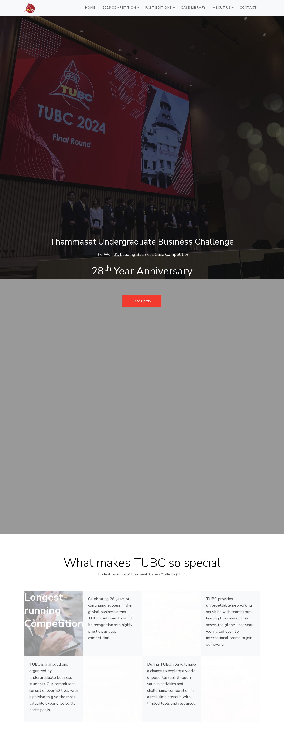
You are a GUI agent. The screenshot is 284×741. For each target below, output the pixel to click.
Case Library (193, 8)
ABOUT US (221, 8)
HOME (90, 8)
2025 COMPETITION (119, 8)
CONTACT (248, 8)
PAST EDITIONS (158, 8)
